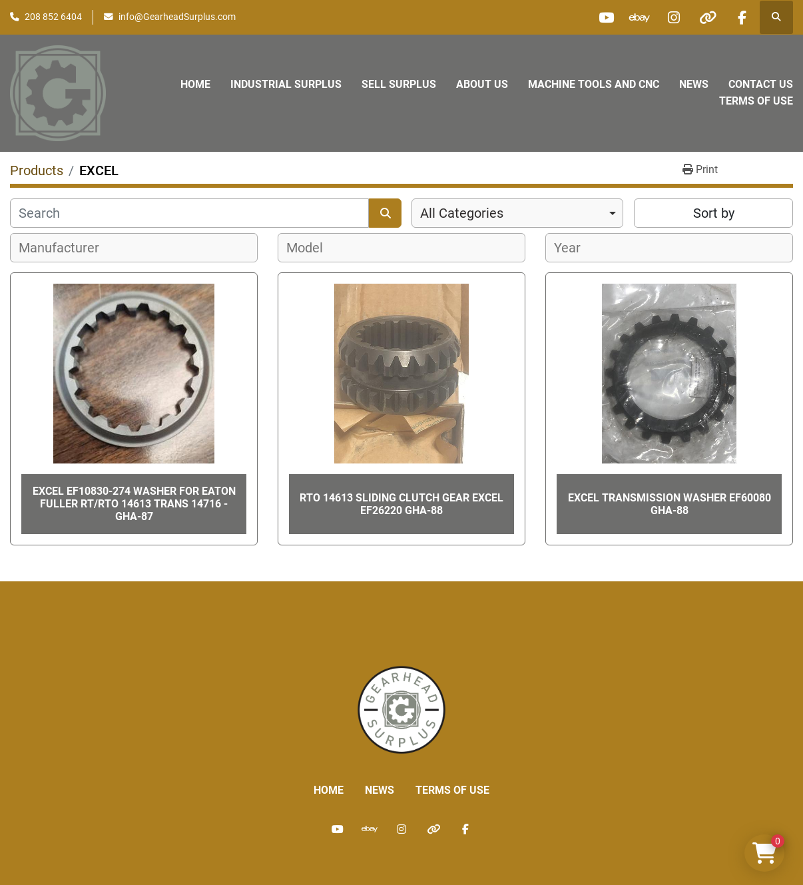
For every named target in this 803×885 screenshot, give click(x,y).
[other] (707, 17)
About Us (482, 84)
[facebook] (741, 17)
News (693, 84)
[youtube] (606, 17)
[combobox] (517, 213)
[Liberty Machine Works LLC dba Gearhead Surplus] (401, 709)
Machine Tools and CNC (593, 84)
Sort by (713, 213)
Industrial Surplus (286, 84)
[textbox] (66, 248)
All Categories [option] (461, 213)
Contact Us (760, 84)
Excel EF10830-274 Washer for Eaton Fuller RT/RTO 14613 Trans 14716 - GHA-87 (134, 504)
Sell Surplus (399, 84)
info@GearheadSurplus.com (177, 16)
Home (195, 84)
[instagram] (673, 17)
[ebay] (640, 17)
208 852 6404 (53, 16)
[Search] (189, 213)
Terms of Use (756, 101)
